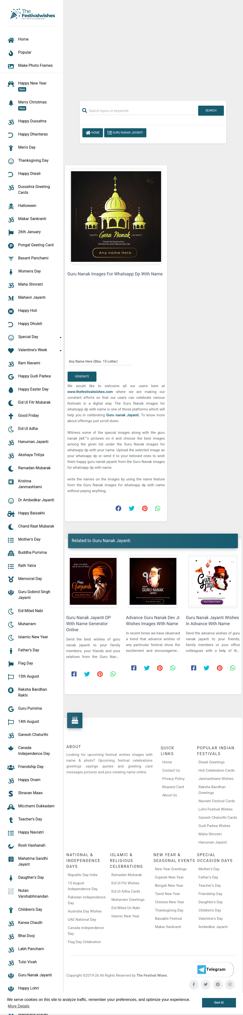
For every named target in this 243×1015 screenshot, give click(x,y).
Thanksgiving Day (169, 910)
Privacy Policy (173, 778)
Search (211, 110)
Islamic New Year (125, 916)
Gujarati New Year (169, 877)
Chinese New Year (169, 902)
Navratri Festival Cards (216, 801)
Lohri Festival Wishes (215, 809)
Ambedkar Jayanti (213, 927)
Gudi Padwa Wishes (214, 826)
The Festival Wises (151, 975)
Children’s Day (209, 910)
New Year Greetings (171, 869)
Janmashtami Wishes (215, 778)
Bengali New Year (169, 885)
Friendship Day (210, 894)
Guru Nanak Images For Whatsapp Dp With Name (115, 273)
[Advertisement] (153, 48)
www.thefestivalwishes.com (90, 392)
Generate (82, 376)
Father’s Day (208, 877)
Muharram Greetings (128, 899)
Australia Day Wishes (85, 911)
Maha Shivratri (210, 834)
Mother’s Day (208, 869)
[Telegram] (211, 969)
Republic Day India (83, 875)
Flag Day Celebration (84, 942)
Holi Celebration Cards (216, 770)
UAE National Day (82, 919)
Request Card (173, 787)
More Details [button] (19, 1006)
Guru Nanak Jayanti (125, 133)
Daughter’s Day (210, 902)
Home (93, 133)
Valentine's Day (210, 918)
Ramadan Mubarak (126, 875)
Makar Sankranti (168, 927)
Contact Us (171, 770)
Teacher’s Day (209, 885)
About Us (169, 795)
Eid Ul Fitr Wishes (125, 883)
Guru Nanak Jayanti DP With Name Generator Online (88, 623)
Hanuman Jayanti (212, 842)
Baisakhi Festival (168, 918)
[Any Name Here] (100, 361)
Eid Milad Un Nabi (125, 908)
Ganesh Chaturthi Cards (217, 817)
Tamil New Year (167, 894)
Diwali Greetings (211, 762)
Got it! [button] (219, 1002)
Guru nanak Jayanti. (123, 415)
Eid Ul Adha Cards (125, 891)
